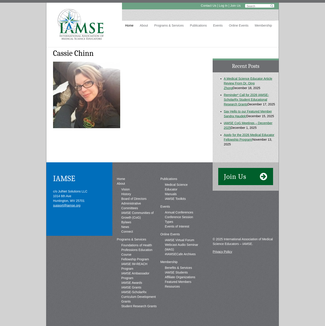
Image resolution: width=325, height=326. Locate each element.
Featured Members (178, 282)
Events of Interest (177, 226)
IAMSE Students (176, 272)
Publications (198, 25)
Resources (172, 286)
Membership (263, 25)
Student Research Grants (139, 306)
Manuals (171, 194)
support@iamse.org (66, 205)
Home (129, 25)
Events (218, 25)
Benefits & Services (178, 268)
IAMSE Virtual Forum (179, 240)
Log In (223, 5)
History (126, 194)
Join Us (235, 5)
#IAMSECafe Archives (180, 254)
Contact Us (208, 5)
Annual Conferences (179, 212)
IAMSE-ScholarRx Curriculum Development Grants (138, 296)
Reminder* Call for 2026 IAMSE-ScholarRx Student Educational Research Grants (246, 99)
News (125, 227)
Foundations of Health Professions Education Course (136, 249)
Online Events (238, 25)
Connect (127, 231)
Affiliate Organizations (180, 277)
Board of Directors (134, 199)
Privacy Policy (222, 251)
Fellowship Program (135, 259)
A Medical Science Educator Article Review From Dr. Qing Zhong (248, 83)
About (144, 25)
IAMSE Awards (131, 282)
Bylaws (126, 222)
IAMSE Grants (131, 287)
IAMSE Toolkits (175, 199)
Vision (125, 189)
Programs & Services (169, 25)
